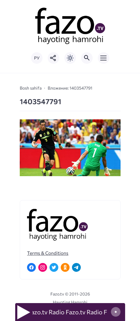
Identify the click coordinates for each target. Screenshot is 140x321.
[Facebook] (31, 267)
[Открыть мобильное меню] (103, 58)
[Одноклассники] (65, 267)
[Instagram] (42, 267)
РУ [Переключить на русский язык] (36, 57)
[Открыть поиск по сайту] (87, 58)
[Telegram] (76, 267)
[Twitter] (54, 267)
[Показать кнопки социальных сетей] (53, 58)
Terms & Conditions (47, 253)
